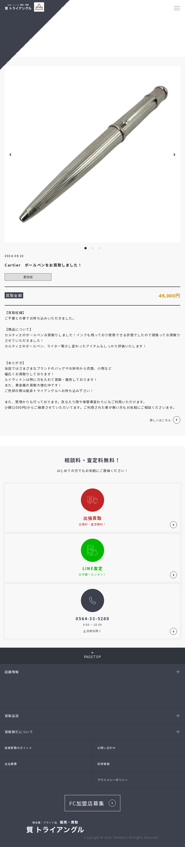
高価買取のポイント (18, 748)
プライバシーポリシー (112, 780)
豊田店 (28, 277)
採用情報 (103, 764)
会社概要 (11, 764)
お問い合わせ (106, 748)
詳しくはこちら (160, 420)
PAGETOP (92, 655)
